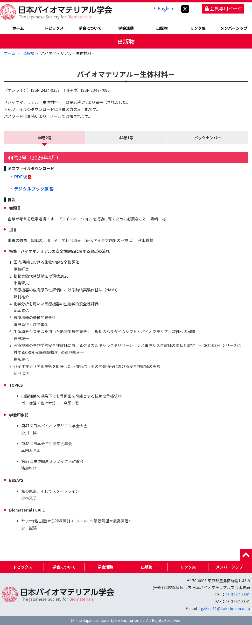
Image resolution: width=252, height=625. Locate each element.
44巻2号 (44, 137)
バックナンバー (207, 137)
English (165, 8)
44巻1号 (126, 137)
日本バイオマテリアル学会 (56, 12)
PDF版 (22, 177)
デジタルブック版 (33, 189)
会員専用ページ (223, 8)
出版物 (28, 53)
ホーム (18, 28)
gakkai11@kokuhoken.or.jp (225, 608)
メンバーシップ (233, 28)
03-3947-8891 (237, 594)
